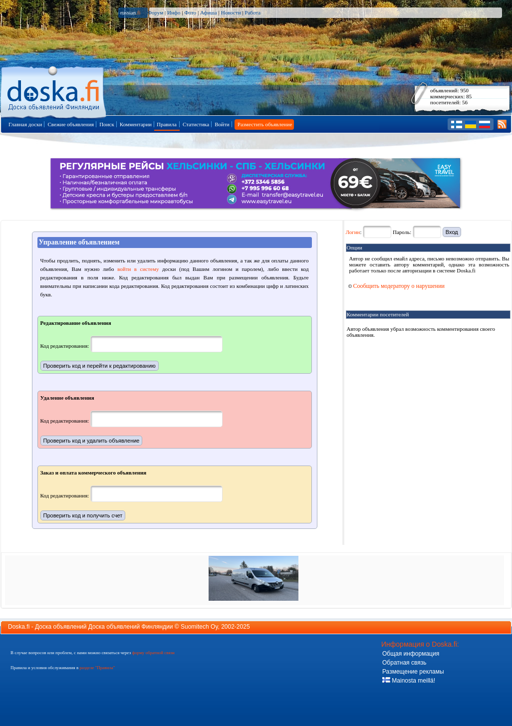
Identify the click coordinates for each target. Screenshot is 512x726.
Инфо (173, 12)
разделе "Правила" (97, 667)
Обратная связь (404, 662)
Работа (252, 12)
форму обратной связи (153, 652)
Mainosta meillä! (408, 680)
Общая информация (410, 653)
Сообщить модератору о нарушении (396, 285)
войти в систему (138, 269)
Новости (231, 12)
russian (130, 12)
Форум (155, 12)
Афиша (208, 12)
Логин (353, 232)
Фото (190, 12)
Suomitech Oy (199, 626)
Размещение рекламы (413, 671)
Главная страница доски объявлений (54, 90)
